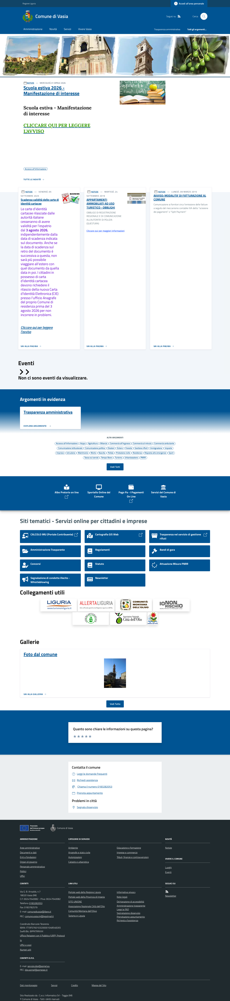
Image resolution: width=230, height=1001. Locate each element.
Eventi (168, 872)
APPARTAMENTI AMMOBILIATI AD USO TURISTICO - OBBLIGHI (101, 204)
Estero (120, 448)
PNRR (143, 457)
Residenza (137, 453)
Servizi (67, 29)
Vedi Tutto (115, 704)
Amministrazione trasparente (131, 905)
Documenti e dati (28, 852)
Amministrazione (32, 29)
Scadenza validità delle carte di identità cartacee (40, 202)
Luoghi (168, 867)
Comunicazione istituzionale (70, 448)
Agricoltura (93, 443)
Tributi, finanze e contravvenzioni (133, 857)
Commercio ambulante (164, 443)
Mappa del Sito (99, 985)
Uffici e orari (25, 945)
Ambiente (73, 848)
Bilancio (103, 443)
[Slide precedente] (21, 372)
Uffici (22, 876)
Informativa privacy (126, 892)
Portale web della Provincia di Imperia (86, 897)
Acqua (83, 443)
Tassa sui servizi (91, 457)
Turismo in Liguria (76, 915)
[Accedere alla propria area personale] (189, 3)
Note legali (122, 897)
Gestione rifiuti (141, 448)
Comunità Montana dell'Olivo (82, 911)
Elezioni (111, 448)
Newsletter (170, 896)
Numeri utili (25, 949)
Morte (93, 453)
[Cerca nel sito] (202, 16)
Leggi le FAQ (123, 909)
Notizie (168, 848)
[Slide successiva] (27, 372)
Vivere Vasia (85, 29)
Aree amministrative (30, 848)
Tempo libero (106, 457)
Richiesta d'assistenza (127, 920)
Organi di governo (28, 862)
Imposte (168, 448)
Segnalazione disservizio (128, 913)
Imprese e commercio (127, 852)
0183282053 (35, 903)
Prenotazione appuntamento (131, 916)
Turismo (118, 457)
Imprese (60, 453)
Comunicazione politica (95, 448)
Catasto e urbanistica (78, 862)
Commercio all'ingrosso (120, 443)
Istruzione (70, 453)
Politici (23, 871)
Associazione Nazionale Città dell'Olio (86, 906)
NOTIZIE (30, 82)
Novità (53, 29)
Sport (171, 453)
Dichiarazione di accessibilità (130, 901)
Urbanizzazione (131, 457)
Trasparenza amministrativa (167, 29)
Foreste (128, 448)
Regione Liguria (29, 3)
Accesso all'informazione (67, 443)
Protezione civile (123, 453)
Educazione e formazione (129, 848)
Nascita (102, 453)
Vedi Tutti (115, 467)
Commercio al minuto (142, 443)
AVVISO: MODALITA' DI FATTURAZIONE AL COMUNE (180, 197)
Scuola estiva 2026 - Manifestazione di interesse (51, 90)
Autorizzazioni (75, 857)
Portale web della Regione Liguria (84, 892)
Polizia (110, 453)
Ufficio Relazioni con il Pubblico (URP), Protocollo (42, 938)
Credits (74, 985)
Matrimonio (83, 453)
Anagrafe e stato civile (79, 852)
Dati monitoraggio (28, 985)
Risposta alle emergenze (155, 453)
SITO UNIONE (75, 901)
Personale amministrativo (32, 866)
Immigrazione (156, 448)
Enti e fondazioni (28, 857)
